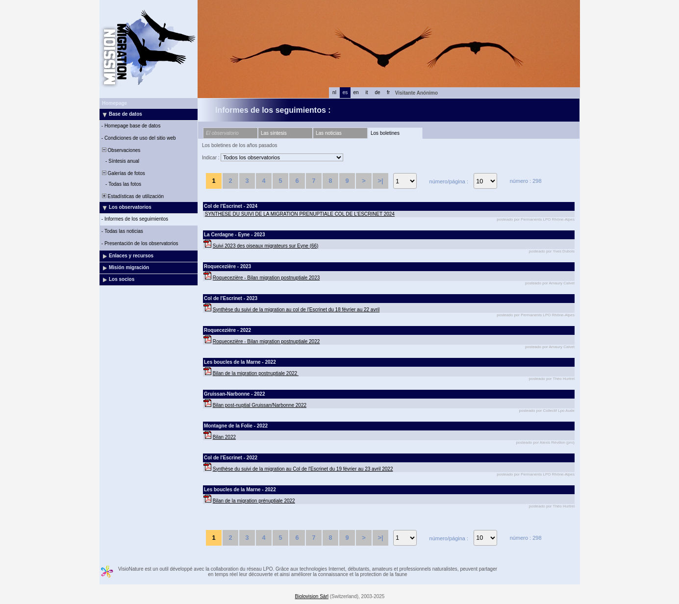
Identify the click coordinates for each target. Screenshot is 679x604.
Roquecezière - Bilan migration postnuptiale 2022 (266, 341)
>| (380, 180)
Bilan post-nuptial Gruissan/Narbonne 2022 (259, 405)
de (377, 92)
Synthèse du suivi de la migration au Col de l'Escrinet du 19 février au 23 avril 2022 (303, 469)
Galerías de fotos (123, 173)
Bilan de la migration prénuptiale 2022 (254, 500)
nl (334, 92)
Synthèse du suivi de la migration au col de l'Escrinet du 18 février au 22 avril (296, 309)
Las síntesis (274, 133)
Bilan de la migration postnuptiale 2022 (256, 373)
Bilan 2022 (224, 437)
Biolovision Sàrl (311, 596)
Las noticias (329, 133)
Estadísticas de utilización (132, 196)
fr (388, 92)
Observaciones (120, 150)
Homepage (114, 103)
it (367, 92)
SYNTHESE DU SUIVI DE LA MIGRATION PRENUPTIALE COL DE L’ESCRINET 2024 (300, 214)
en (355, 92)
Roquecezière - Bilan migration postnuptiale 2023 (266, 277)
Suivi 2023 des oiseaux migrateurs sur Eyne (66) (266, 246)
